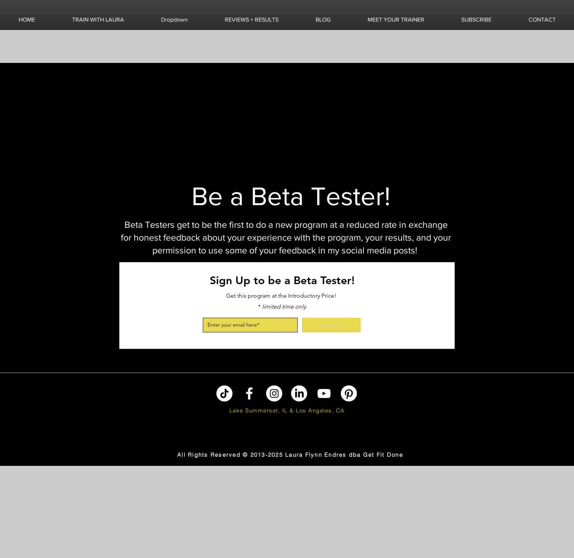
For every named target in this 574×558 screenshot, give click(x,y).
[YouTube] (324, 393)
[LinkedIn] (299, 393)
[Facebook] (249, 393)
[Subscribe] (331, 325)
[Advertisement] (46, 511)
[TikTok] (224, 393)
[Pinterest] (349, 393)
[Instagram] (274, 393)
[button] (97, 20)
